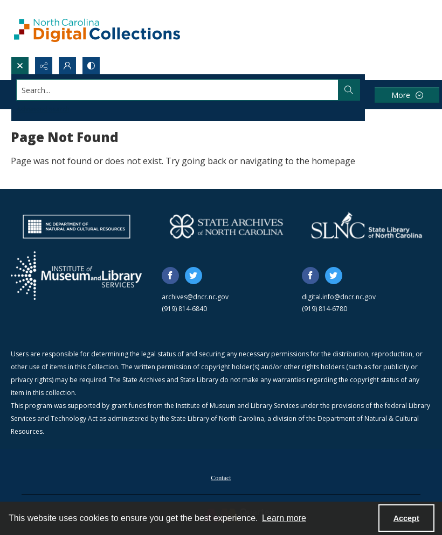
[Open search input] (20, 65)
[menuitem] (221, 476)
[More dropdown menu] (407, 95)
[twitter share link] (193, 275)
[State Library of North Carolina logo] (366, 226)
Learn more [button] (284, 518)
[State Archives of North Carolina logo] (226, 226)
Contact (221, 478)
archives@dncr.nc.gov (195, 296)
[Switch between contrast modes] (91, 65)
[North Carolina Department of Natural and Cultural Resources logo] (76, 226)
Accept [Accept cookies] (406, 518)
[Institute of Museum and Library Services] (76, 275)
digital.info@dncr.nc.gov (339, 296)
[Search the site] (177, 90)
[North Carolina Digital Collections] (97, 28)
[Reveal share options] (43, 65)
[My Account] (67, 65)
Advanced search (43, 109)
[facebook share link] (170, 275)
